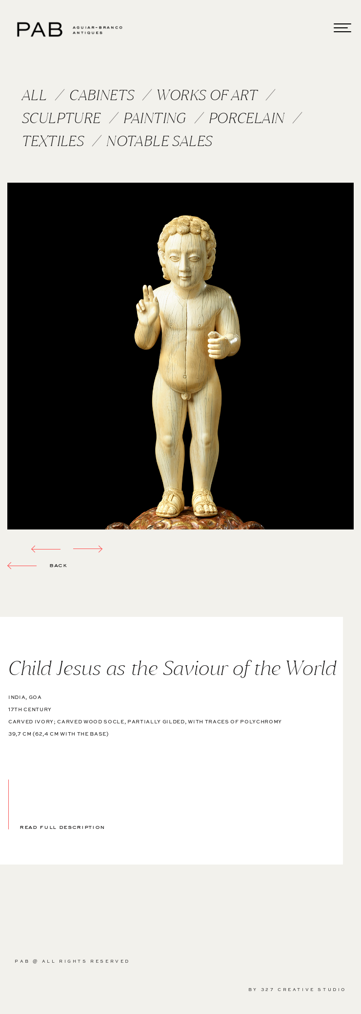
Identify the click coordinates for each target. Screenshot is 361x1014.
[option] (180, 356)
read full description (62, 826)
